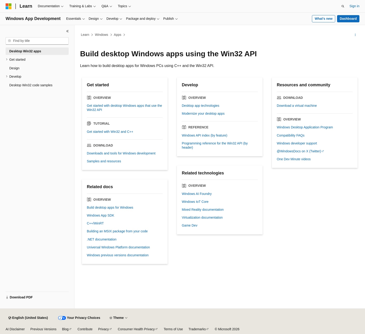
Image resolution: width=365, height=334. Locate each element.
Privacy (103, 329)
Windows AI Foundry (197, 194)
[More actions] (355, 35)
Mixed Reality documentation (203, 209)
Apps (117, 35)
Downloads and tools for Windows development (121, 153)
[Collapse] (67, 31)
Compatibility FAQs (290, 135)
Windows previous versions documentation (118, 255)
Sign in (354, 6)
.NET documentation (101, 239)
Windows (101, 35)
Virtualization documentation (202, 217)
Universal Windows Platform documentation (118, 247)
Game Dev (189, 225)
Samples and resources (104, 161)
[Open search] (343, 6)
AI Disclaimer (15, 329)
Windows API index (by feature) (204, 135)
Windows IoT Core (195, 202)
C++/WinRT (95, 223)
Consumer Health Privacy (136, 329)
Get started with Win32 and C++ (110, 132)
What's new (323, 18)
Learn (85, 35)
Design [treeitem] (14, 68)
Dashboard (348, 18)
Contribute (85, 329)
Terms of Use (173, 329)
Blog (65, 329)
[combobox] (37, 41)
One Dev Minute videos (294, 159)
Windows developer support (297, 143)
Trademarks (197, 329)
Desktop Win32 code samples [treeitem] (30, 85)
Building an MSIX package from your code (117, 231)
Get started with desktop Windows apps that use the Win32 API (124, 108)
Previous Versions (43, 329)
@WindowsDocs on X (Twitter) (299, 151)
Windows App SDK (100, 215)
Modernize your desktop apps (203, 113)
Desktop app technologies (200, 105)
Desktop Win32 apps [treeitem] (25, 51)
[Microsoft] (9, 6)
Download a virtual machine (297, 105)
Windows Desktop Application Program (305, 127)
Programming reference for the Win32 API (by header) (215, 145)
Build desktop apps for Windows (110, 207)
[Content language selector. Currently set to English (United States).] (28, 318)
